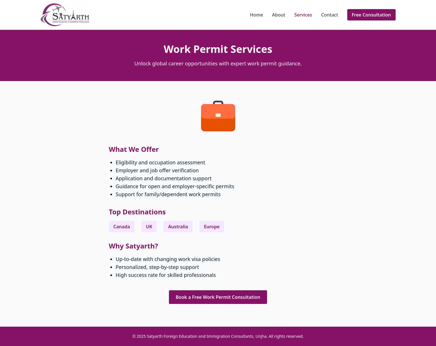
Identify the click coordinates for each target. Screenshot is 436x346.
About (278, 15)
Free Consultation (371, 15)
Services (303, 15)
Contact (329, 15)
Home (256, 15)
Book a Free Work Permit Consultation (218, 297)
